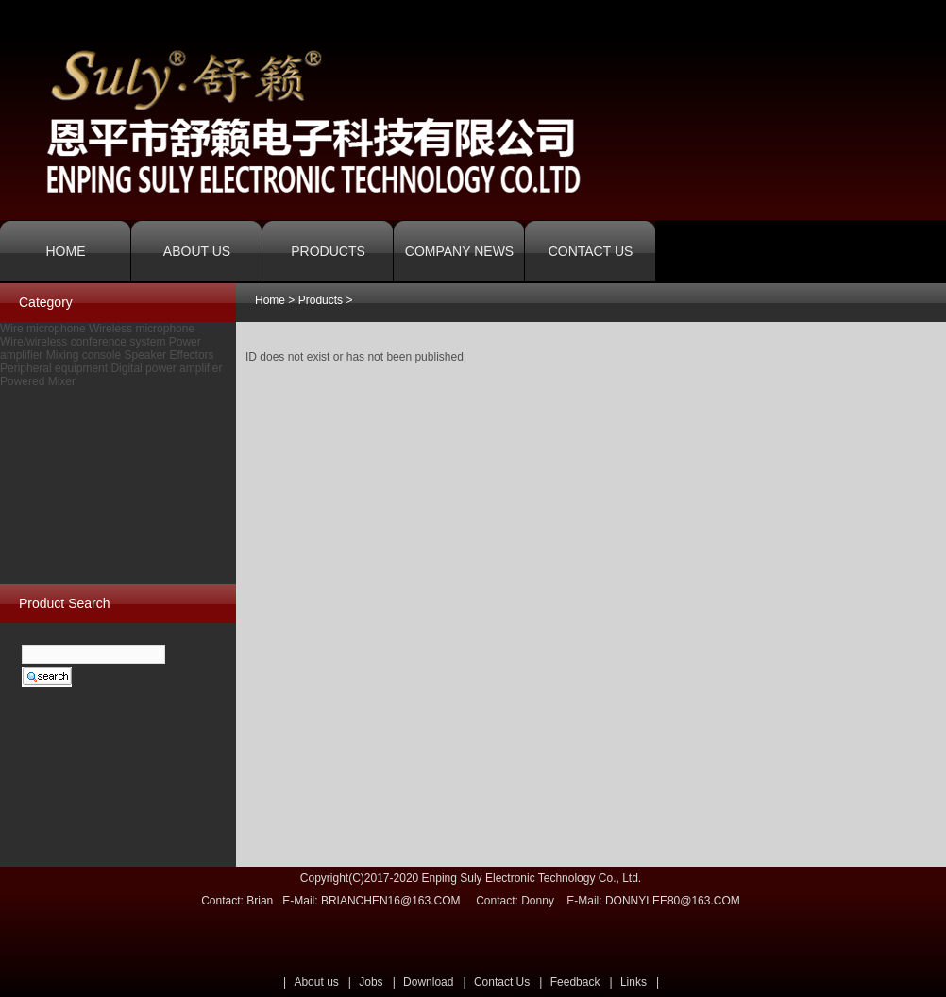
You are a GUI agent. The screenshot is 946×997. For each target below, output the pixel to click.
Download (428, 982)
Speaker (145, 355)
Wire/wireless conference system (82, 341)
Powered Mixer (38, 381)
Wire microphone (43, 328)
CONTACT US (591, 251)
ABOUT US (196, 251)
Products (320, 300)
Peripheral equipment (54, 368)
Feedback (575, 982)
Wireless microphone (141, 328)
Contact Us (502, 982)
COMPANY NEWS (459, 251)
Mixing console (83, 355)
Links (633, 982)
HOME (66, 251)
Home (270, 300)
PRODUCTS (328, 251)
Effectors (191, 355)
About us (316, 982)
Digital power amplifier (166, 368)
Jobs (370, 982)
